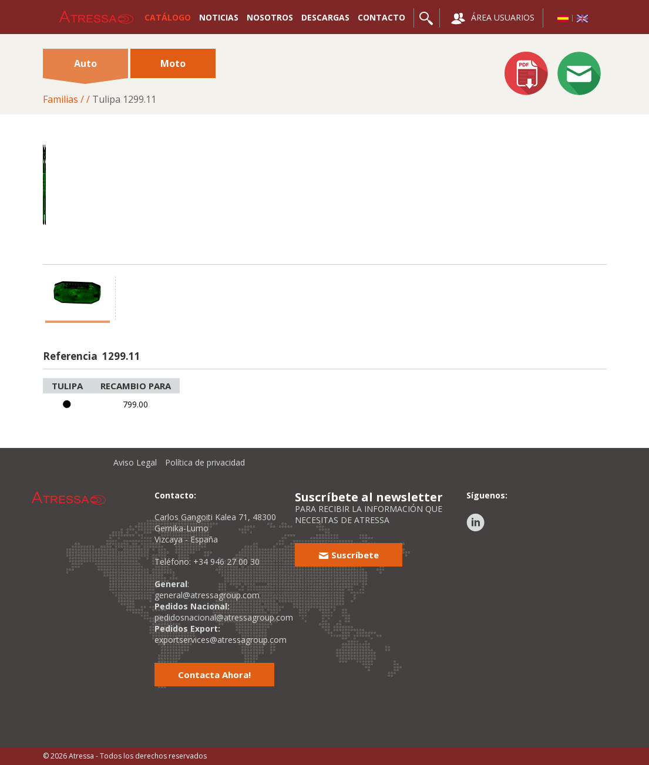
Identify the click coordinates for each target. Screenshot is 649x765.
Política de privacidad (205, 462)
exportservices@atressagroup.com (220, 639)
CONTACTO (381, 17)
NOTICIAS (218, 17)
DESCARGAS (325, 17)
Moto (173, 63)
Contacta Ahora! (214, 674)
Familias (60, 99)
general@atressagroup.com (207, 595)
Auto (85, 67)
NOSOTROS (270, 17)
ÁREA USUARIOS (492, 18)
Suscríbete (348, 555)
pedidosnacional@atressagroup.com (223, 617)
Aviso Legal (135, 462)
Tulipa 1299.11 (124, 99)
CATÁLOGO (167, 17)
